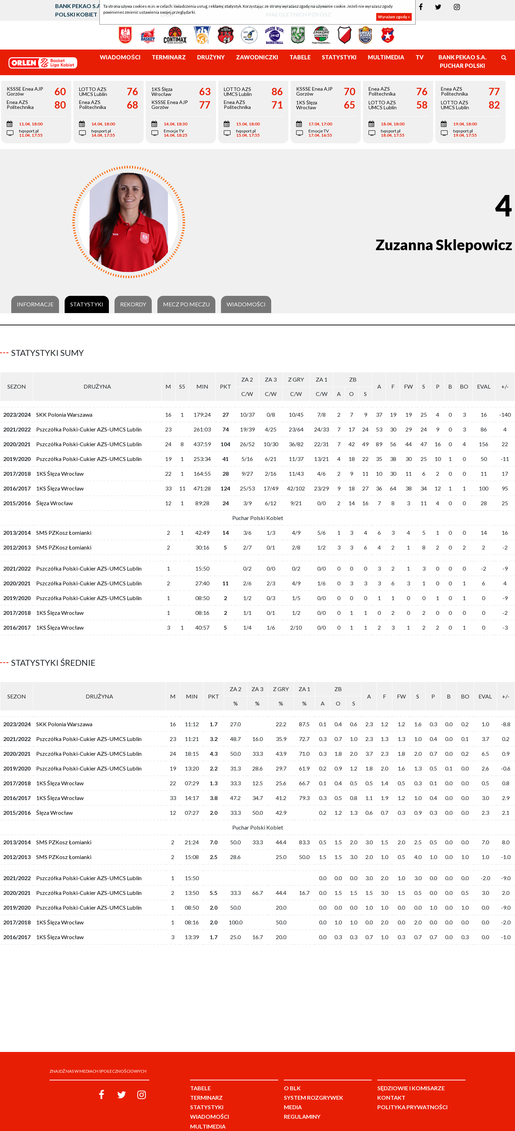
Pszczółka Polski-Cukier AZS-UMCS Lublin (89, 426)
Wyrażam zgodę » (394, 16)
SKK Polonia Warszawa (64, 411)
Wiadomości (246, 304)
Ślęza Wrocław (54, 500)
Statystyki (86, 304)
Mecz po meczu (186, 304)
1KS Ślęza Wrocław (60, 470)
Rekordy (133, 304)
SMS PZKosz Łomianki (63, 529)
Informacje (35, 304)
